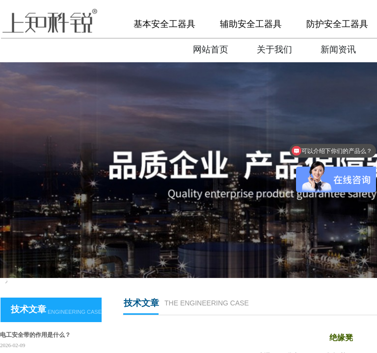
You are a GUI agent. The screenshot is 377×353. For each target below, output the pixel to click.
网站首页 (210, 49)
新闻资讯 (338, 49)
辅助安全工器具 (251, 24)
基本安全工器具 (164, 24)
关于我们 (274, 49)
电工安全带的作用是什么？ (35, 334)
